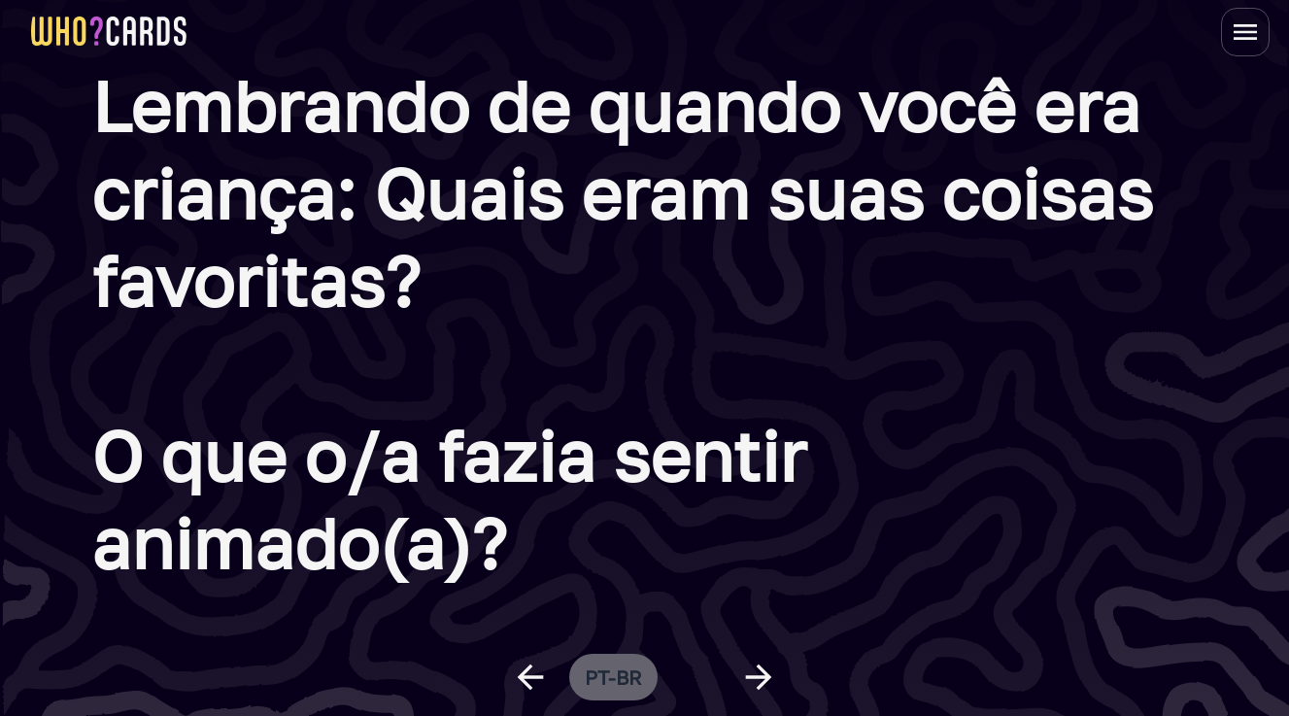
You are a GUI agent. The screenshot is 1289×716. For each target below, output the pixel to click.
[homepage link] (109, 31)
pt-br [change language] (613, 677)
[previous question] (530, 677)
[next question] (758, 677)
